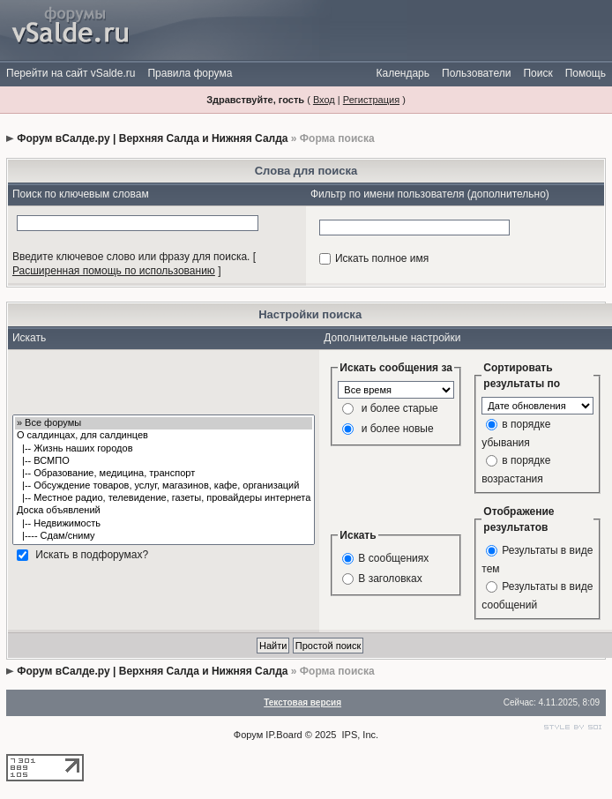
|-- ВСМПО (163, 461)
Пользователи (476, 73)
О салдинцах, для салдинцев (163, 435)
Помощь (585, 73)
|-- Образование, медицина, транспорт (163, 473)
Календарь (402, 73)
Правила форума (189, 73)
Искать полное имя (382, 258)
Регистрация (371, 99)
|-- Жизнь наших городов (163, 449)
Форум (248, 734)
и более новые (398, 428)
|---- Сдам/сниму (163, 536)
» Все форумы (163, 423)
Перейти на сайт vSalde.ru (70, 73)
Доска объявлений (163, 510)
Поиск (537, 73)
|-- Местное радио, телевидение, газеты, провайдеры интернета (163, 498)
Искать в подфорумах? (91, 555)
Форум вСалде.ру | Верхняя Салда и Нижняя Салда (152, 138)
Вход (324, 99)
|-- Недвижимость (163, 524)
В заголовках (390, 578)
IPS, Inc (359, 734)
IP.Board (283, 734)
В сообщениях (393, 558)
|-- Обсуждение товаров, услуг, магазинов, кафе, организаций (163, 486)
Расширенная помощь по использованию (113, 271)
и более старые (400, 408)
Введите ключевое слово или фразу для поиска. (131, 256)
